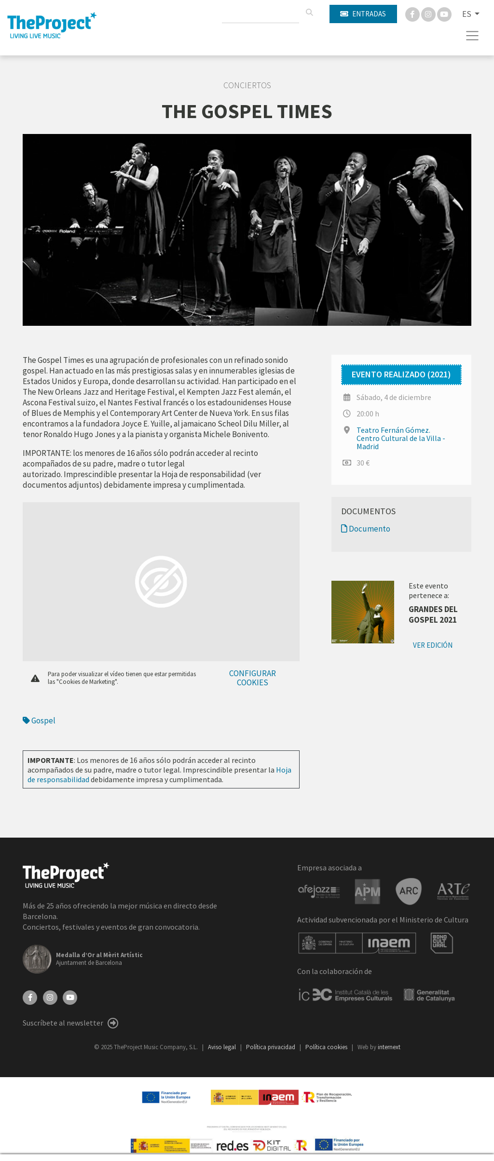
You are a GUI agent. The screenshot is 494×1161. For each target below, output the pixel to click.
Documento (365, 528)
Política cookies (327, 1047)
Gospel (39, 720)
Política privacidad (271, 1047)
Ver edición (433, 645)
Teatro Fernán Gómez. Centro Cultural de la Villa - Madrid (401, 438)
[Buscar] (309, 12)
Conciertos (247, 85)
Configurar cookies (252, 678)
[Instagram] (429, 13)
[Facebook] (413, 13)
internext (389, 1047)
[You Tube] (444, 13)
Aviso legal (222, 1047)
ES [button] (467, 14)
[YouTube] (70, 996)
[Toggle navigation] (472, 36)
